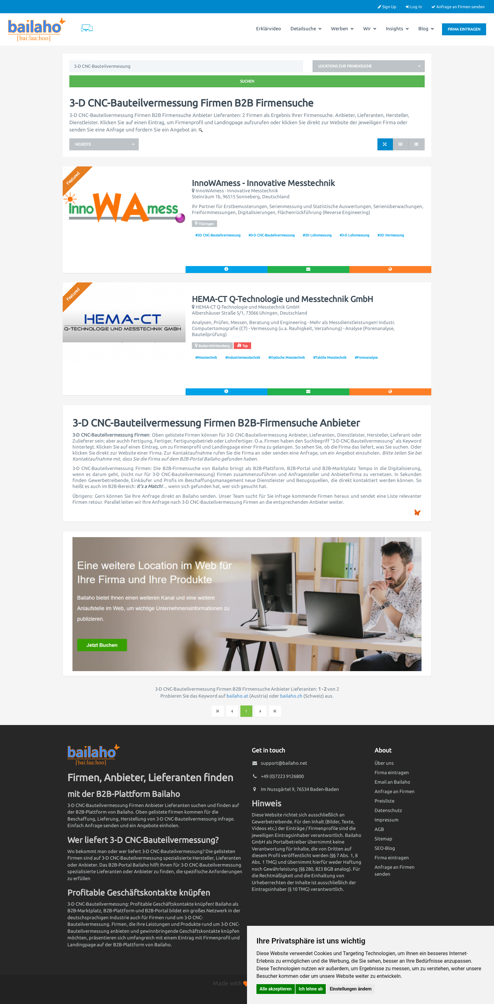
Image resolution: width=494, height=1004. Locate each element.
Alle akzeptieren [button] (276, 988)
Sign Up (387, 6)
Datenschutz (388, 810)
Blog (426, 28)
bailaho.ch (291, 696)
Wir (369, 28)
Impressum (387, 819)
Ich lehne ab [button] (311, 988)
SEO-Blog (385, 848)
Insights (397, 28)
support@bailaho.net (284, 763)
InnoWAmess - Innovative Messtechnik (263, 183)
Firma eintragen (464, 29)
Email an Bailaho (392, 782)
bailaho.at (237, 696)
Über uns (384, 763)
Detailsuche (306, 28)
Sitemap (383, 838)
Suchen (247, 81)
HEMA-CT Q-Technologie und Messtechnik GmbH (282, 299)
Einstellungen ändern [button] (351, 988)
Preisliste (384, 801)
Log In (414, 6)
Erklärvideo (268, 28)
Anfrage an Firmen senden (458, 6)
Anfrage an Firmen (395, 791)
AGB (379, 829)
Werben (342, 28)
